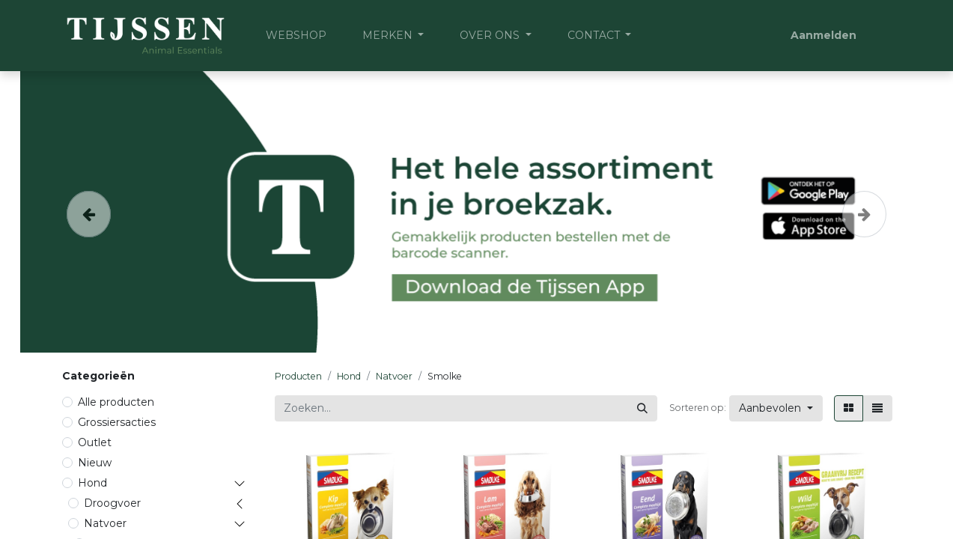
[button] (776, 408)
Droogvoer (112, 503)
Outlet (95, 442)
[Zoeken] (642, 408)
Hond (92, 483)
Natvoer (105, 523)
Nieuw (95, 462)
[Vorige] (88, 212)
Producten (298, 376)
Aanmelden (823, 35)
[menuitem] (296, 35)
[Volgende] (864, 212)
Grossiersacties (117, 422)
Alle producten (116, 402)
